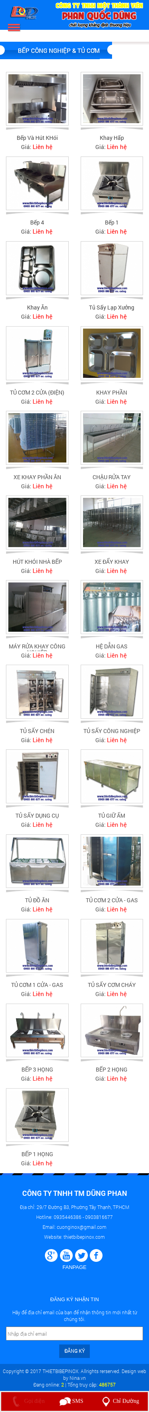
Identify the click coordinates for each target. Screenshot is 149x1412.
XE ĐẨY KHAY (112, 565)
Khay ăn (37, 307)
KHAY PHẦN (111, 396)
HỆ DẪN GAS (112, 650)
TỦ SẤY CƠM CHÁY (112, 988)
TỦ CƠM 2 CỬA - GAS (112, 904)
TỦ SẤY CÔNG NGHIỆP (111, 734)
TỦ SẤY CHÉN (37, 734)
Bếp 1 (112, 222)
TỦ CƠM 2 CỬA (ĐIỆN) (37, 396)
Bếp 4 (37, 222)
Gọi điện (27, 1401)
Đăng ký (74, 1351)
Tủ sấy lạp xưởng (111, 307)
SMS (71, 1401)
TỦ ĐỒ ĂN (37, 904)
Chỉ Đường (119, 1401)
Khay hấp (112, 137)
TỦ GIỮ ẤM (111, 819)
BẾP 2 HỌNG (112, 1073)
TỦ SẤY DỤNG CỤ (37, 819)
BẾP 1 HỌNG (37, 1158)
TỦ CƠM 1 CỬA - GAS (37, 988)
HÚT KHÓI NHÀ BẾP (37, 565)
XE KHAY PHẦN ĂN (37, 480)
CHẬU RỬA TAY (112, 480)
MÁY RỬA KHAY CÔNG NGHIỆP (37, 653)
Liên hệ (42, 147)
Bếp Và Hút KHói (37, 137)
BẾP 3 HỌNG (37, 1073)
